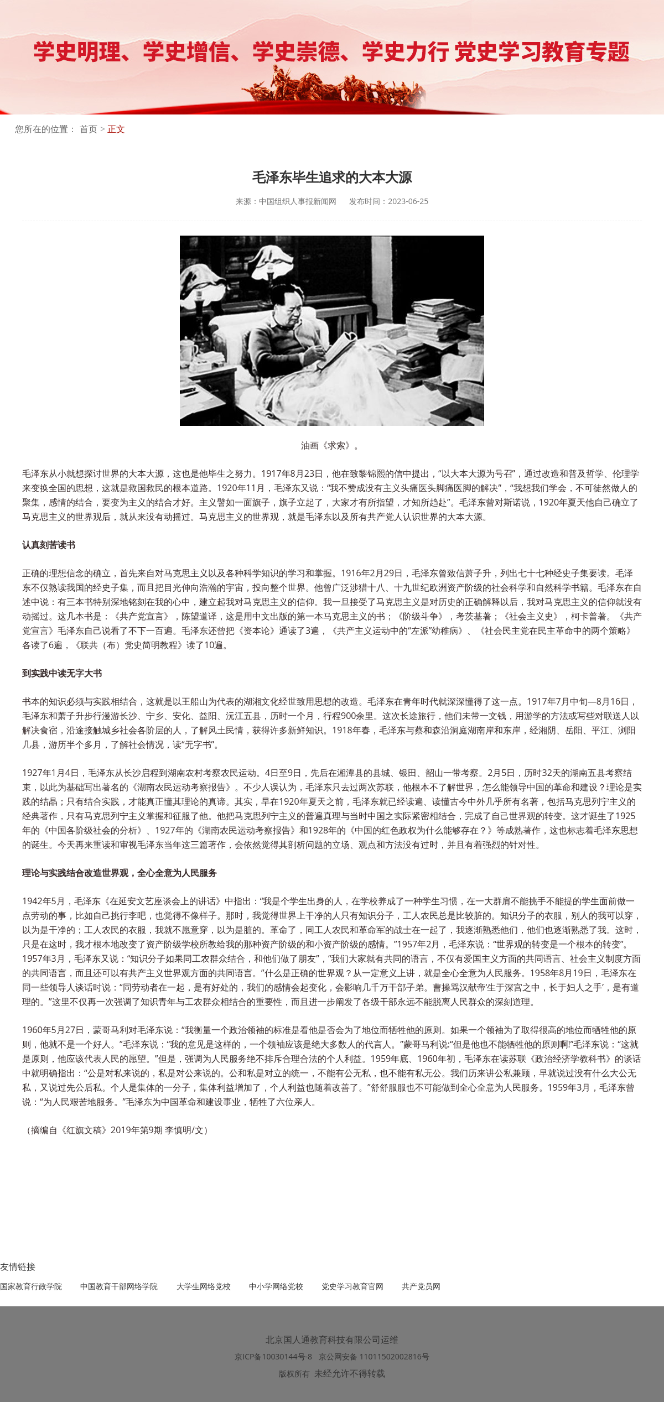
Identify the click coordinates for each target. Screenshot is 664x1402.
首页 (88, 129)
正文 (116, 129)
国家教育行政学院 (31, 1286)
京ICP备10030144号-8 (274, 1356)
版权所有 (294, 1373)
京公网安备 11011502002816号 (374, 1356)
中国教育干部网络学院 (119, 1286)
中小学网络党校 (276, 1286)
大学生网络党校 (204, 1286)
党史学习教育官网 (352, 1286)
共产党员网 (421, 1286)
